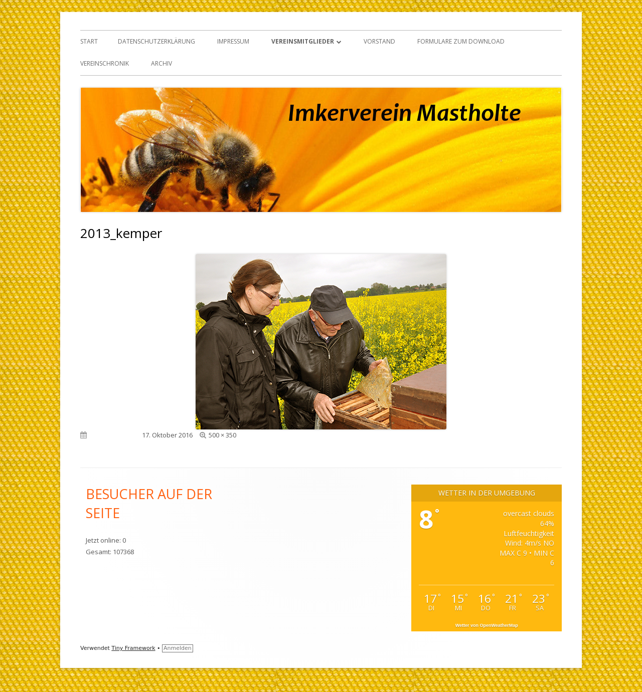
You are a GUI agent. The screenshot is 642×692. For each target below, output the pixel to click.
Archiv (161, 63)
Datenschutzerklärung (156, 41)
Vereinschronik (104, 63)
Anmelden (178, 648)
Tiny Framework (133, 648)
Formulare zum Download (461, 41)
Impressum (233, 41)
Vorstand (379, 41)
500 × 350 (222, 434)
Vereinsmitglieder (302, 41)
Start (89, 41)
